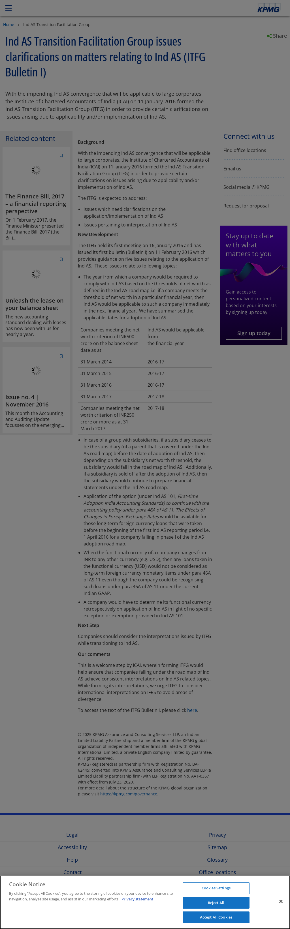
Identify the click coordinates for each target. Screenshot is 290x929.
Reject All (216, 902)
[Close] (281, 901)
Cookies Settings (216, 888)
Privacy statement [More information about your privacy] (137, 899)
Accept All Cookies (216, 917)
